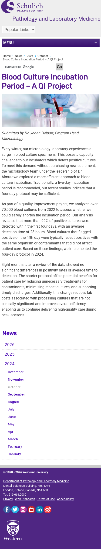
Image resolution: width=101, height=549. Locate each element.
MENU (8, 43)
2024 (30, 56)
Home (7, 56)
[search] (29, 67)
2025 (10, 354)
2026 (10, 344)
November (16, 380)
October (42, 56)
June (12, 417)
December (16, 372)
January (14, 454)
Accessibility (65, 499)
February (15, 447)
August (13, 402)
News (19, 56)
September (16, 394)
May (11, 424)
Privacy (8, 499)
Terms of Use (46, 499)
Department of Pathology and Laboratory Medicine (36, 481)
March (13, 439)
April (11, 432)
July (11, 409)
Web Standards (25, 499)
